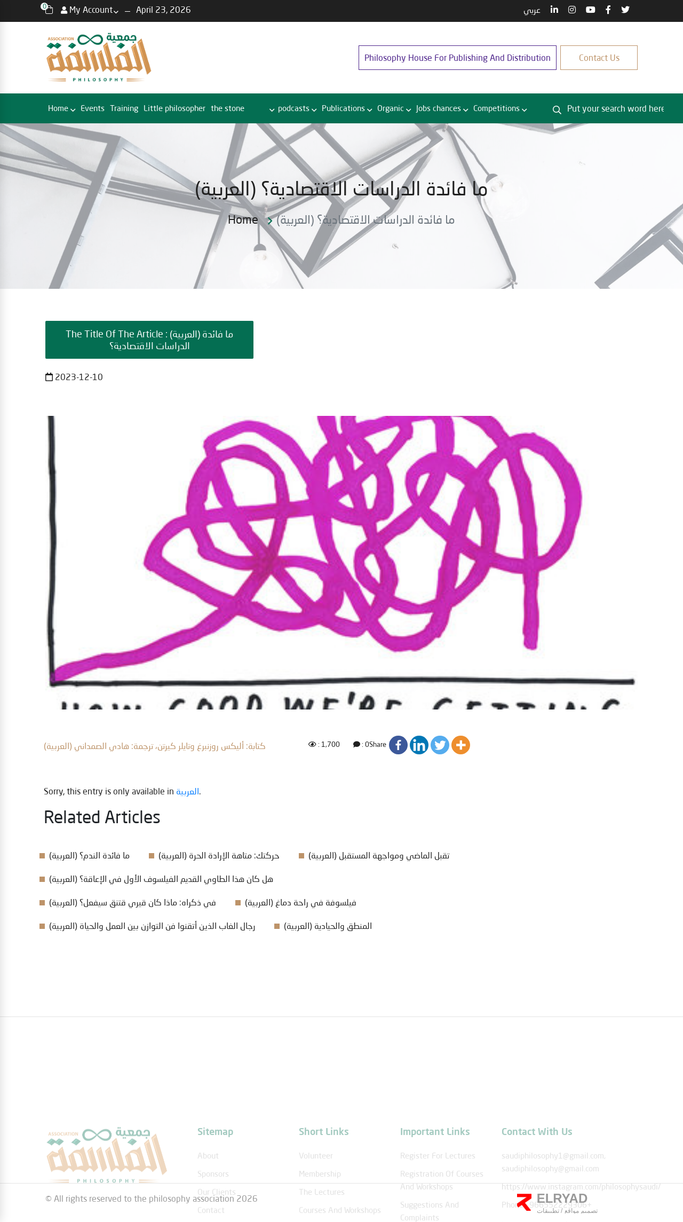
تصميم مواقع (580, 1211)
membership (320, 1198)
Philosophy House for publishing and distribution (457, 57)
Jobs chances (438, 108)
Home (58, 108)
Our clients (216, 1216)
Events (93, 108)
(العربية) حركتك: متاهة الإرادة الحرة (219, 855)
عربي (532, 9)
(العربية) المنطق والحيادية (328, 925)
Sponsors (213, 1198)
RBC (257, 108)
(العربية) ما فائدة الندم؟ (89, 855)
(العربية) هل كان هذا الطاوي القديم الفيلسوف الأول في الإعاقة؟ (161, 878)
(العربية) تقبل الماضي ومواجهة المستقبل (378, 855)
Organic (390, 108)
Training (124, 108)
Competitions (496, 108)
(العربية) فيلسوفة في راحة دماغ (300, 902)
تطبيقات (548, 1211)
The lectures (322, 1216)
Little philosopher (174, 108)
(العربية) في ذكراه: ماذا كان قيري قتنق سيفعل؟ (132, 902)
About (208, 1180)
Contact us (599, 57)
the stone (227, 108)
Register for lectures (437, 1180)
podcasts (293, 108)
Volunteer (316, 1180)
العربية (187, 791)
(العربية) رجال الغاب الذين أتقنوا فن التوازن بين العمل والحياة (152, 925)
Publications (343, 108)
